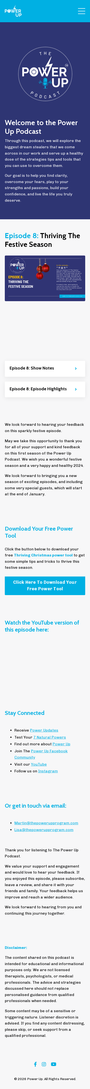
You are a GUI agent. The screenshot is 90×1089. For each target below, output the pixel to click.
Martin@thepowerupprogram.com (46, 823)
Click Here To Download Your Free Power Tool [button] (45, 585)
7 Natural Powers (49, 737)
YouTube (39, 764)
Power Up (61, 744)
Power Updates (44, 730)
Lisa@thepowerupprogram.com (43, 829)
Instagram (48, 771)
